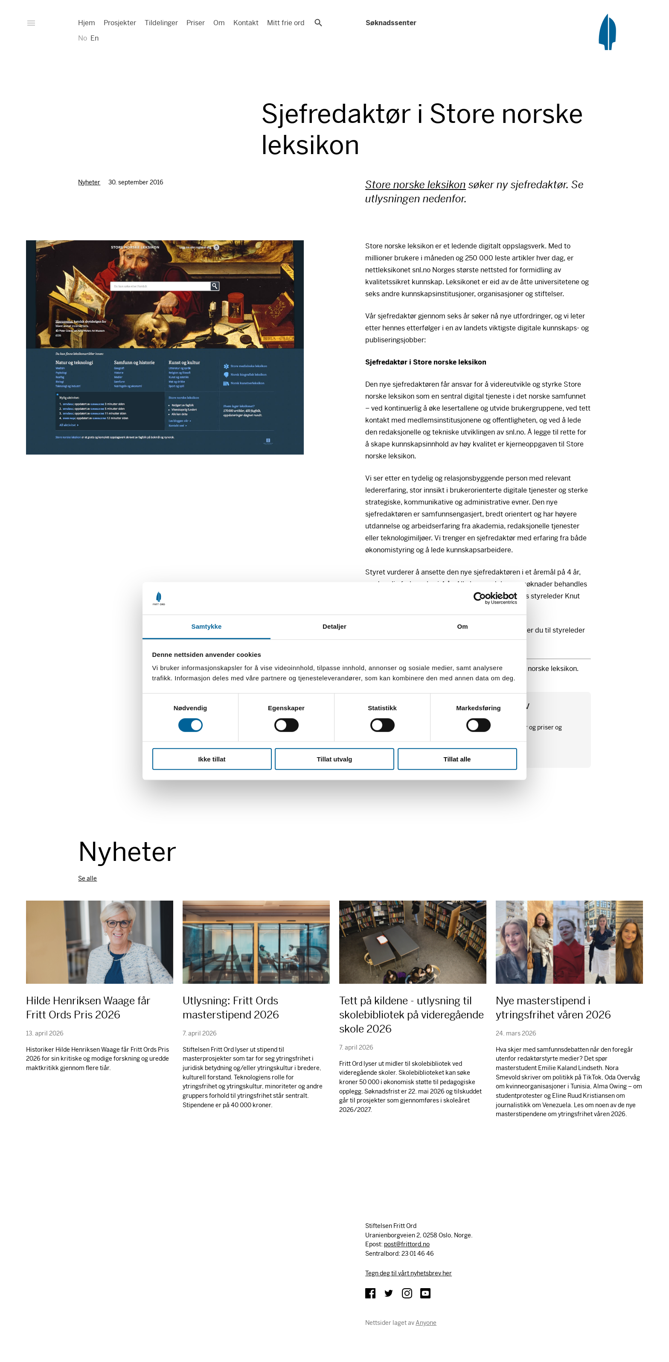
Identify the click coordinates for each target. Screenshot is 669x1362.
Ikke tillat (211, 759)
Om (219, 22)
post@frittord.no (407, 1244)
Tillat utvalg (334, 759)
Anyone (426, 1323)
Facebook (370, 1293)
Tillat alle (457, 759)
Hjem (86, 22)
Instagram (407, 1293)
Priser (195, 22)
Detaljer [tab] (334, 626)
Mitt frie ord (286, 22)
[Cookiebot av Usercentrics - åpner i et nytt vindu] (479, 598)
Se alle (87, 878)
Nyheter (89, 182)
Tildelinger (161, 22)
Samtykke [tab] (207, 626)
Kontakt (246, 22)
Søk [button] (318, 22)
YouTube (425, 1293)
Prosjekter (120, 22)
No (82, 38)
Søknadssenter (390, 22)
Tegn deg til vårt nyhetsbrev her (408, 1273)
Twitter (389, 1293)
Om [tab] (462, 626)
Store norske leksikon (415, 184)
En (94, 38)
